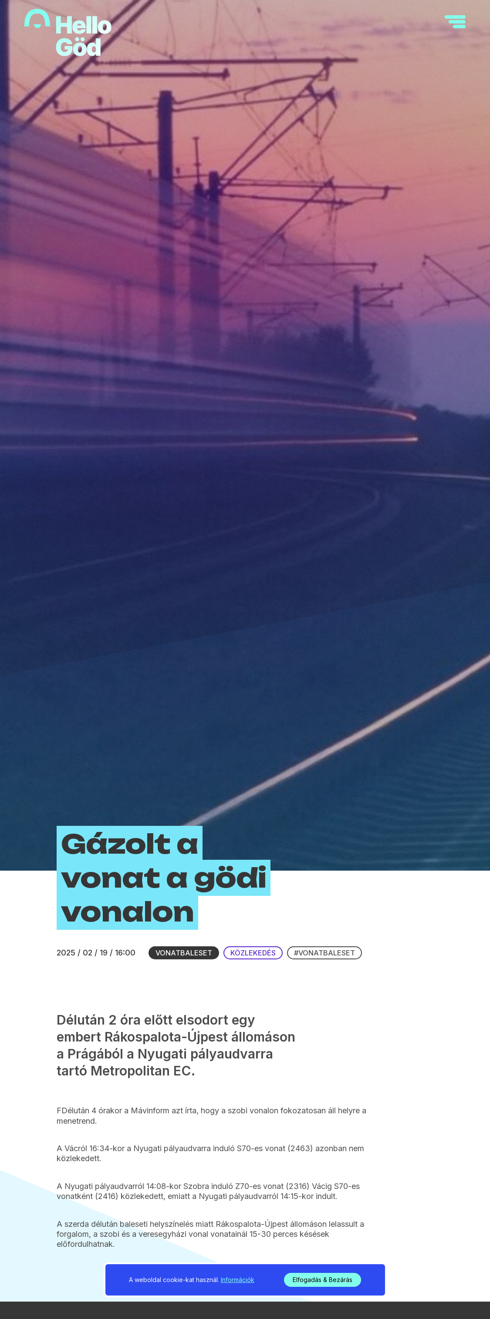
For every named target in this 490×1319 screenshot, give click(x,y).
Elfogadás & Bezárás (322, 1279)
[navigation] (455, 21)
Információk (237, 1279)
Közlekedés (253, 952)
